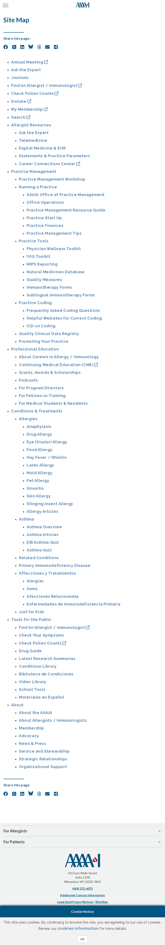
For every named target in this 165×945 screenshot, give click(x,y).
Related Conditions (39, 558)
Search (18, 117)
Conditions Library (38, 666)
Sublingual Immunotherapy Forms (61, 295)
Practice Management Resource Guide (66, 210)
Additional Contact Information (82, 895)
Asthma (26, 519)
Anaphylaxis (39, 426)
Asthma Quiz (39, 550)
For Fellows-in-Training (42, 395)
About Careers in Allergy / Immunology (59, 357)
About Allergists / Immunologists (53, 720)
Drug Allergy (39, 434)
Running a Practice (38, 187)
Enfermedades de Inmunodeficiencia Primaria (73, 604)
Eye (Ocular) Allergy (47, 442)
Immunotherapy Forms (49, 287)
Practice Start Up (44, 218)
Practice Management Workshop (52, 179)
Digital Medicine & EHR (42, 148)
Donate (18, 101)
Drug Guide (30, 651)
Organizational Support (43, 766)
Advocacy (29, 736)
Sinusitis (35, 488)
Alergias (35, 581)
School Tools (32, 689)
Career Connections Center (47, 164)
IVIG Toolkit (38, 256)
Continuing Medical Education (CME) (56, 364)
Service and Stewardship (44, 751)
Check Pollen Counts (32, 93)
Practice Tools (33, 241)
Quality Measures (44, 279)
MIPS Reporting (42, 264)
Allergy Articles (42, 511)
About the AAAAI (35, 712)
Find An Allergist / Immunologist (44, 85)
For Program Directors (41, 388)
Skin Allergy (39, 496)
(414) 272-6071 (82, 888)
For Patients (14, 841)
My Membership (27, 109)
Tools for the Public (31, 619)
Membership (31, 728)
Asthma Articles (43, 534)
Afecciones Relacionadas (53, 596)
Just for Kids (31, 612)
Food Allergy (39, 449)
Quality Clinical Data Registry (49, 333)
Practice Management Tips (54, 233)
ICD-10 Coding (41, 326)
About (17, 705)
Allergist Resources (31, 125)
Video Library (32, 681)
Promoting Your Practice (44, 341)
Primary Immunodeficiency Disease (54, 565)
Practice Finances (45, 225)
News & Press (32, 743)
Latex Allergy (40, 465)
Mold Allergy (39, 473)
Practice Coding (35, 302)
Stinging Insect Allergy (50, 503)
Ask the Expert (26, 70)
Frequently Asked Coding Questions (63, 310)
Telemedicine (33, 140)
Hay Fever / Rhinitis (47, 457)
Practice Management (33, 171)
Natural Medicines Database (56, 272)
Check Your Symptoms (41, 635)
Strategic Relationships (43, 759)
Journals (20, 77)
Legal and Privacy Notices (75, 902)
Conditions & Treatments (37, 411)
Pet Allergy (38, 480)
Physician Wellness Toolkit (54, 248)
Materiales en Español (41, 697)
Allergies (28, 419)
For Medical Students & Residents (53, 403)
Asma (32, 588)
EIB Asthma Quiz (43, 542)
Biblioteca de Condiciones (46, 674)
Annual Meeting (27, 62)
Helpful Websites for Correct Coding (64, 318)
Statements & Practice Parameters (54, 156)
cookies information (78, 928)
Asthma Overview (44, 527)
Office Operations (45, 202)
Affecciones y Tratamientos (47, 573)
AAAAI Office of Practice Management (66, 194)
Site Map (101, 902)
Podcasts (28, 380)
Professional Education (35, 349)
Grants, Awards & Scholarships (50, 372)
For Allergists (15, 831)
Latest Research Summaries (47, 658)
